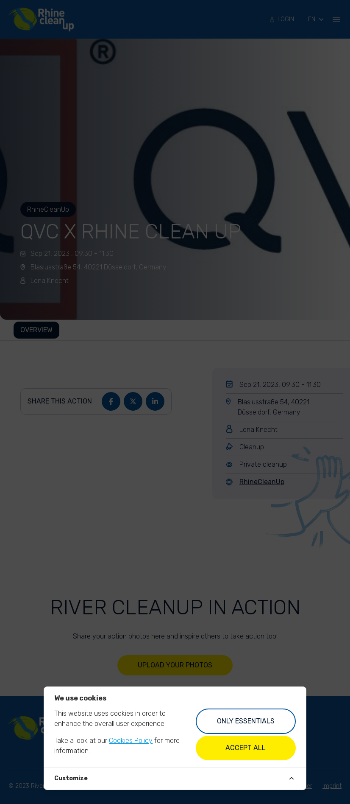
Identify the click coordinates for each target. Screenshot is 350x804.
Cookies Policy (131, 741)
